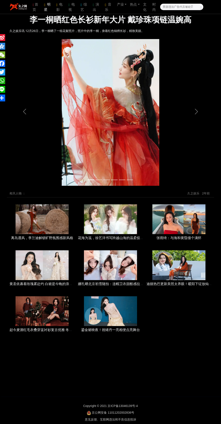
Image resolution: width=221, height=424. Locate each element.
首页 (35, 7)
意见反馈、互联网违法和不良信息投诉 (110, 419)
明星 (47, 7)
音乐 (108, 7)
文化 (145, 7)
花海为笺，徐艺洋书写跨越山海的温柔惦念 (111, 237)
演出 (96, 7)
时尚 (154, 7)
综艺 (84, 7)
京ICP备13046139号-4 (122, 406)
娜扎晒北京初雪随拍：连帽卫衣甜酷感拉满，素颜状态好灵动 (124, 283)
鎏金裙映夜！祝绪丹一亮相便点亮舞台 (110, 329)
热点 (133, 4)
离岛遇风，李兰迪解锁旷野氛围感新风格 (42, 237)
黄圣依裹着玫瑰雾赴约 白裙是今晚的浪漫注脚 (44, 283)
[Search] (181, 7)
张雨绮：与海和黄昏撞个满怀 (178, 237)
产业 (120, 4)
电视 (71, 7)
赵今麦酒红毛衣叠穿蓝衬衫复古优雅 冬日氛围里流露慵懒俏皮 (56, 329)
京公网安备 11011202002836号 (113, 412)
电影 (59, 7)
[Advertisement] (110, 369)
